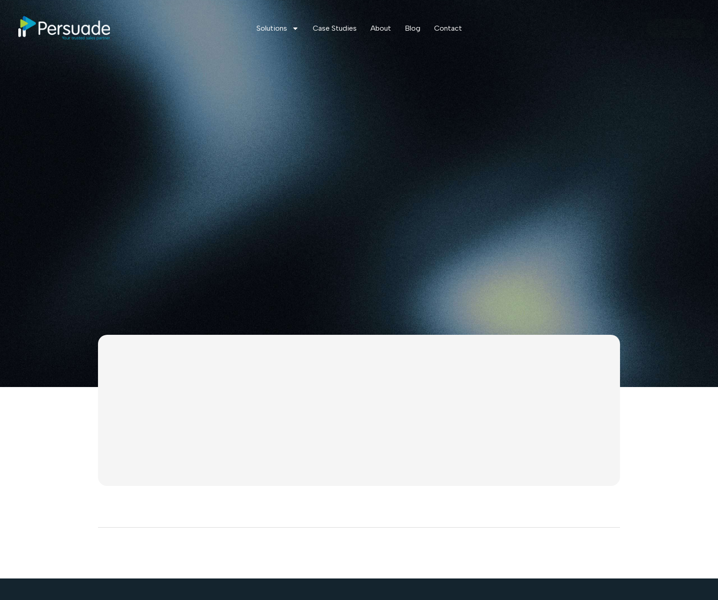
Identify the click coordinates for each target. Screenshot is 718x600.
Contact (448, 28)
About (380, 28)
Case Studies (335, 28)
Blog (412, 28)
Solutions (277, 28)
